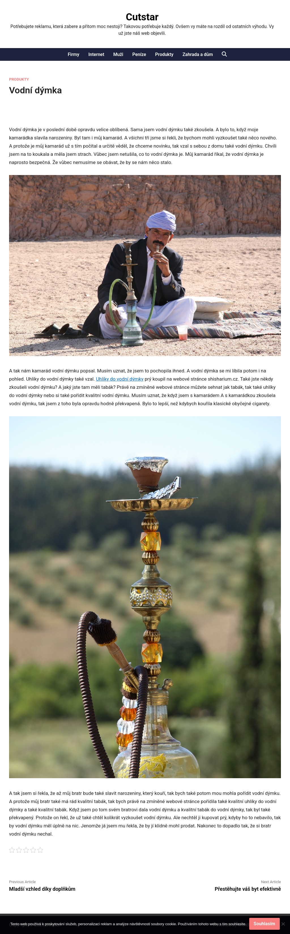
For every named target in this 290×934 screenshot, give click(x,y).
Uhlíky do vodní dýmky (120, 379)
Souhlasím (264, 923)
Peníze (139, 54)
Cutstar (142, 17)
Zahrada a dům (197, 54)
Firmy (73, 54)
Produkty (164, 54)
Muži (118, 54)
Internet (96, 54)
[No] (283, 924)
